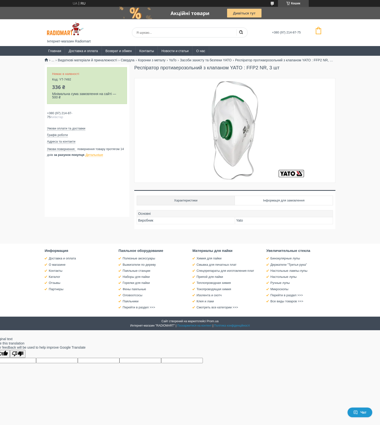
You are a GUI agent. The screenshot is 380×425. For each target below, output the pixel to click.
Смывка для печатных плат (217, 264)
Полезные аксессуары (139, 258)
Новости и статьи (175, 51)
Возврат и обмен (118, 51)
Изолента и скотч (209, 295)
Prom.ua (213, 321)
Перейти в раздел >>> (139, 307)
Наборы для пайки (136, 277)
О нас (200, 51)
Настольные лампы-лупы (289, 271)
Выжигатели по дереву (139, 264)
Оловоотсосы (132, 295)
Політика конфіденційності (232, 325)
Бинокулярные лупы (285, 258)
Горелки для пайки (136, 283)
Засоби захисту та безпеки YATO (206, 60)
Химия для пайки (209, 258)
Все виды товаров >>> (286, 301)
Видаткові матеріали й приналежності (87, 60)
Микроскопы (279, 289)
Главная (54, 51)
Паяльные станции (136, 271)
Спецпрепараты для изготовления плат (225, 271)
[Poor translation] (17, 354)
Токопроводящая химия (214, 289)
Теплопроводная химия (214, 283)
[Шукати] (241, 32)
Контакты (146, 51)
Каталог (54, 277)
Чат (359, 412)
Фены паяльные (134, 289)
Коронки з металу (152, 60)
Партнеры (56, 289)
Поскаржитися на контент (194, 325)
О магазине (57, 264)
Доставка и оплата (83, 51)
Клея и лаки (205, 301)
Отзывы (54, 283)
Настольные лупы (283, 277)
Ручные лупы (280, 283)
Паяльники (130, 301)
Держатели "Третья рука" (288, 264)
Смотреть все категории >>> (217, 307)
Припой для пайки (210, 277)
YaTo (172, 60)
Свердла (128, 60)
